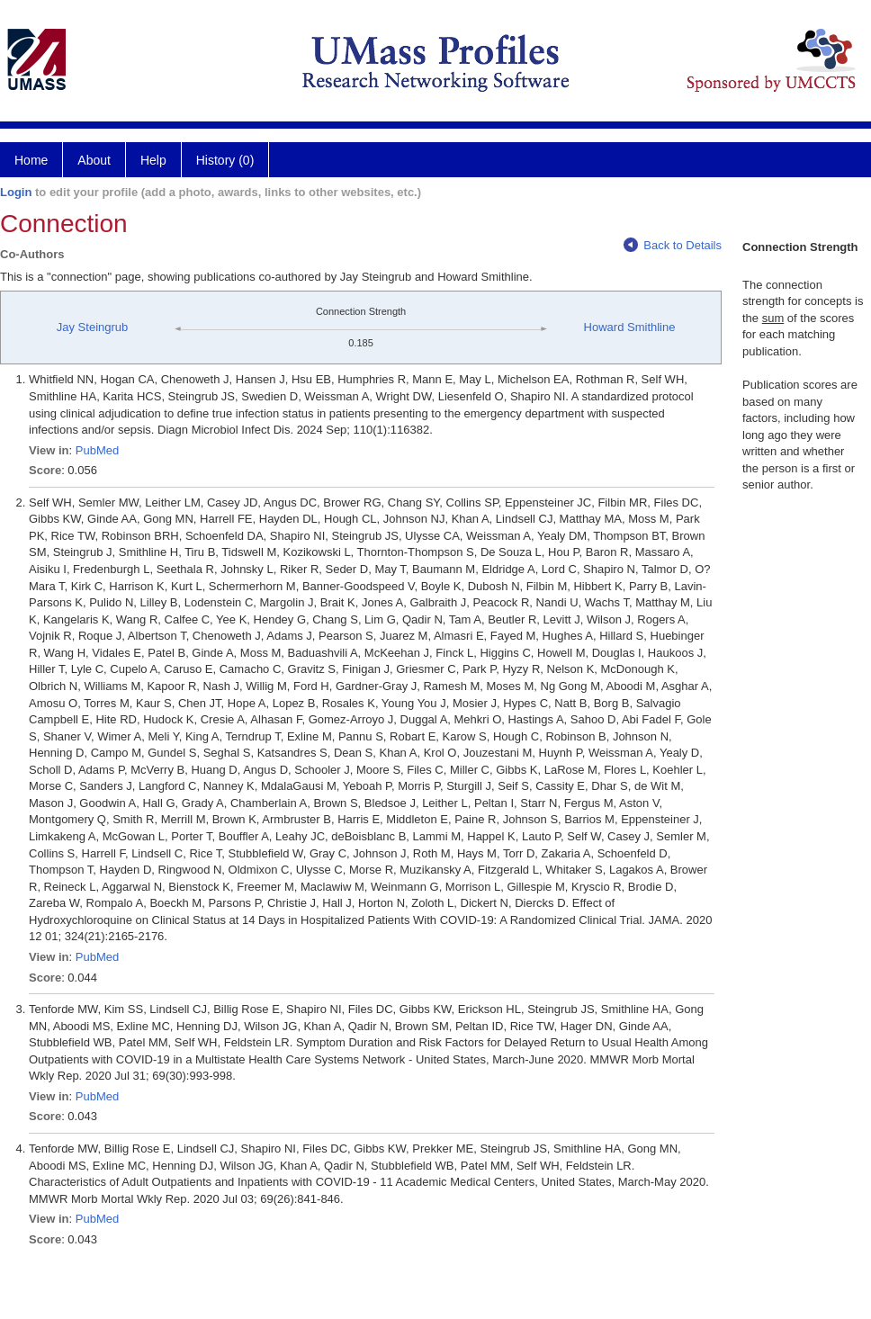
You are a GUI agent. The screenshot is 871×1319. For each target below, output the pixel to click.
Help (153, 160)
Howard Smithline (630, 327)
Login (15, 192)
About (94, 160)
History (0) (225, 160)
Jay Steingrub (93, 327)
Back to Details (673, 245)
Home (31, 160)
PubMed (97, 450)
